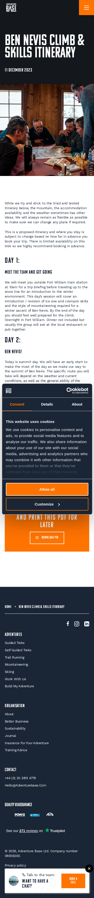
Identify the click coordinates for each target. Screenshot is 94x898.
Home (8, 607)
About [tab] (77, 404)
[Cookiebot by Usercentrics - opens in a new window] (67, 390)
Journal (10, 736)
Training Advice (16, 750)
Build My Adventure (19, 686)
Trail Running (14, 657)
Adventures (13, 635)
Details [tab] (47, 404)
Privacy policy (15, 865)
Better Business (17, 721)
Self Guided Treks (18, 650)
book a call (73, 880)
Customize (47, 504)
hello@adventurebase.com (25, 785)
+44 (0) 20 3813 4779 (20, 778)
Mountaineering (16, 664)
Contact (11, 770)
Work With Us (15, 679)
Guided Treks (15, 643)
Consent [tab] (17, 404)
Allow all (47, 489)
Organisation (15, 706)
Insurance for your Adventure (27, 743)
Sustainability (15, 728)
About (9, 714)
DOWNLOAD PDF (47, 538)
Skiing (9, 672)
